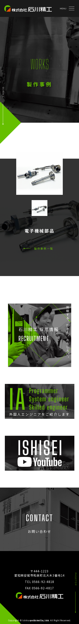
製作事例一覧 (43, 248)
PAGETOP (76, 579)
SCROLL (3, 92)
